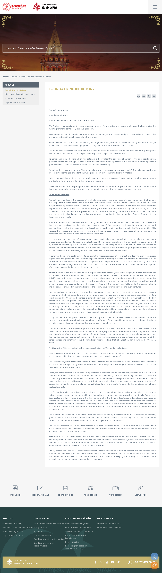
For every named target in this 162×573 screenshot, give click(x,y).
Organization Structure (15, 102)
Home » (6, 76)
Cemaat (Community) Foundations (75, 536)
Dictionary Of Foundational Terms (20, 94)
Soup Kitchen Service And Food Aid (49, 523)
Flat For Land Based (42, 535)
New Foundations (72, 542)
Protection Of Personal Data (109, 527)
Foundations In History (15, 90)
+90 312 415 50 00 (142, 562)
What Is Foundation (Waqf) (77, 523)
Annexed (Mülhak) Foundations (79, 531)
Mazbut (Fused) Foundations (78, 527)
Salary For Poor (40, 527)
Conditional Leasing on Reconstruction (44, 544)
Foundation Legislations (15, 98)
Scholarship (39, 531)
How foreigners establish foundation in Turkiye (76, 547)
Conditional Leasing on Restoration (49, 539)
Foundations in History (12, 523)
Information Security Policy (109, 523)
